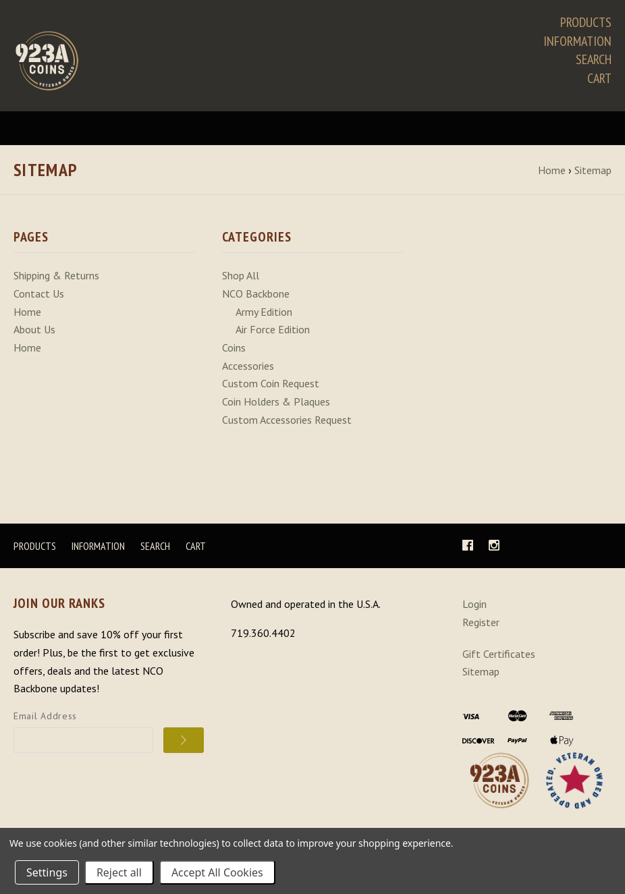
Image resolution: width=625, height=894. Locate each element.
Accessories (248, 369)
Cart (599, 78)
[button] (499, 784)
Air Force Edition (273, 332)
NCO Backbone (256, 297)
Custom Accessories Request (287, 423)
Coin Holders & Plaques (276, 405)
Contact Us (38, 297)
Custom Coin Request (270, 386)
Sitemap (480, 674)
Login (474, 607)
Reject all (119, 872)
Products (586, 22)
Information (577, 41)
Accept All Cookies (217, 872)
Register (480, 625)
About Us (34, 332)
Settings (46, 872)
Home (27, 315)
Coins (234, 351)
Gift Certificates (498, 656)
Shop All (240, 279)
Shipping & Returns (56, 279)
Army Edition (264, 315)
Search (594, 59)
